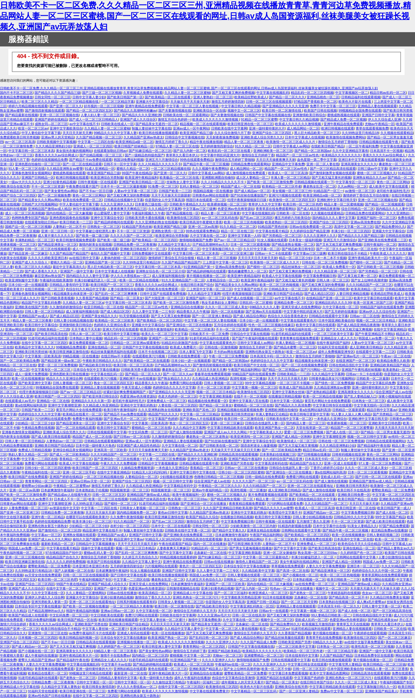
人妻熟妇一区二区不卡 (69, 226)
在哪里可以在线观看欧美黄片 (87, 517)
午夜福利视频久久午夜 (148, 213)
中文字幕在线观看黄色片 (298, 320)
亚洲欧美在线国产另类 (31, 307)
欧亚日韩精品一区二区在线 (103, 307)
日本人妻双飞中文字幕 (195, 351)
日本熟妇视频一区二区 (309, 579)
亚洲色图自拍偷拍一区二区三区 (38, 164)
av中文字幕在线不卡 (84, 124)
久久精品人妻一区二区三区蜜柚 (187, 92)
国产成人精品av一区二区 (252, 191)
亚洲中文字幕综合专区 (107, 217)
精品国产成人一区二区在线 (240, 186)
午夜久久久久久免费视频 (118, 463)
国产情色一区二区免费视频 (334, 383)
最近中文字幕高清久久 (69, 267)
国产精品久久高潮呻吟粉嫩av (135, 110)
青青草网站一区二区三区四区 (46, 481)
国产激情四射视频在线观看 (44, 110)
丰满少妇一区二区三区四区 (350, 231)
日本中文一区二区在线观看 (171, 526)
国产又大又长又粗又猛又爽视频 (349, 329)
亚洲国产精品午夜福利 (244, 459)
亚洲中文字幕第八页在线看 (248, 401)
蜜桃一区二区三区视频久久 (376, 173)
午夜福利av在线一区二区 (233, 664)
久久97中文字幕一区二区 (261, 249)
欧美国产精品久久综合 (202, 517)
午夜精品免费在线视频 (37, 427)
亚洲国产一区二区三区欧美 (168, 338)
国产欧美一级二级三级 (92, 235)
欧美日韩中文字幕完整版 (122, 334)
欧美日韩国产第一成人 (393, 508)
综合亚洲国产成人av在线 (393, 392)
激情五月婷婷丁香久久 (171, 142)
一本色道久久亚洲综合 (330, 418)
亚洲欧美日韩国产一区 (274, 579)
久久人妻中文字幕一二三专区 (153, 311)
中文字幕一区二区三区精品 (199, 414)
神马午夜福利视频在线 (89, 209)
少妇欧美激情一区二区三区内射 (253, 526)
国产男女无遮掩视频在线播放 (250, 548)
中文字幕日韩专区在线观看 (332, 405)
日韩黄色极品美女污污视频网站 (332, 378)
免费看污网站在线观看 (185, 383)
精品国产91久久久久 (163, 414)
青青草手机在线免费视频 (324, 637)
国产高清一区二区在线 (292, 570)
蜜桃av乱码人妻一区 (98, 552)
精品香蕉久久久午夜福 (193, 311)
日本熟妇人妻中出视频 (85, 338)
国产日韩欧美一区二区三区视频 (380, 267)
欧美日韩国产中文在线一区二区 (257, 365)
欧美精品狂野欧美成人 (250, 97)
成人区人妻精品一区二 (252, 177)
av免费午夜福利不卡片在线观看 (92, 633)
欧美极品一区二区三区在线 (180, 177)
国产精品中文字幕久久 (228, 530)
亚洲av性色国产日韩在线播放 (49, 695)
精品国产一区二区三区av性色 (298, 155)
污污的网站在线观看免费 (53, 418)
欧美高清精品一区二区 (367, 289)
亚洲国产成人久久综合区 (138, 119)
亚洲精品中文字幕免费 (288, 164)
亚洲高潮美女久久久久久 (359, 164)
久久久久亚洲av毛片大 (213, 615)
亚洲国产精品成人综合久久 (107, 584)
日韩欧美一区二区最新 (372, 378)
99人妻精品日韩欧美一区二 (331, 615)
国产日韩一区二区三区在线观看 (378, 477)
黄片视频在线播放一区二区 (206, 276)
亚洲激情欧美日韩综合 (309, 115)
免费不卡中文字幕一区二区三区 (333, 106)
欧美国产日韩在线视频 (320, 110)
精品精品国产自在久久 (305, 463)
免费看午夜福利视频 (87, 418)
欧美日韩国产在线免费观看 (28, 477)
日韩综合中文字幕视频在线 (184, 137)
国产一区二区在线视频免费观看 (304, 365)
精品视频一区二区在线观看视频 (203, 124)
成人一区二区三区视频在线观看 (95, 249)
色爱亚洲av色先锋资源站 (236, 209)
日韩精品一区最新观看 (348, 410)
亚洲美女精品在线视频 (263, 530)
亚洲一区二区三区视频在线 (59, 115)
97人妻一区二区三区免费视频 (163, 459)
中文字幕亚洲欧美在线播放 (369, 459)
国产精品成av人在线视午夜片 (69, 494)
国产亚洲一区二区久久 (65, 106)
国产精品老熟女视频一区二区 (293, 244)
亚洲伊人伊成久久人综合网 (44, 597)
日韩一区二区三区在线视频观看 (269, 101)
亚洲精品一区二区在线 (53, 401)
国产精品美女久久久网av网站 (39, 200)
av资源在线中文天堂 (64, 508)
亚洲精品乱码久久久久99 (333, 302)
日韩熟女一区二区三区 (103, 226)
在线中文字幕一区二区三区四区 (44, 343)
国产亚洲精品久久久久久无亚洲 (285, 106)
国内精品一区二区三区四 (150, 655)
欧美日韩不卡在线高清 (353, 490)
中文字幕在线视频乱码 (272, 92)
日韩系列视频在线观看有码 (136, 602)
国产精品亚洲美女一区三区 (57, 244)
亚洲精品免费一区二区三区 (293, 302)
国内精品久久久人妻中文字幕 (333, 217)
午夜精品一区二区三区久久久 (219, 485)
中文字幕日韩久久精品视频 (240, 106)
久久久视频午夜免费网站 (210, 168)
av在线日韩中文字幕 (84, 258)
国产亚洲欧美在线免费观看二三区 (382, 240)
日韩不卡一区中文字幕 (120, 164)
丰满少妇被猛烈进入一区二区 (96, 280)
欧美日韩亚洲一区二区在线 (355, 508)
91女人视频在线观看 (272, 240)
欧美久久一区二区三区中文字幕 (164, 334)
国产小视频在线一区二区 (301, 575)
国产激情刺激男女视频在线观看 (332, 173)
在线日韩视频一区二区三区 (44, 289)
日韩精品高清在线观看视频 (238, 454)
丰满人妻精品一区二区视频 (295, 343)
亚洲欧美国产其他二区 (198, 410)
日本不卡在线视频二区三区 (157, 351)
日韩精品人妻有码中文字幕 (69, 284)
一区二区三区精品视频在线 (79, 101)
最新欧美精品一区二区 (57, 544)
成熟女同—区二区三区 (51, 124)
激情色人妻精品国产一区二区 (256, 561)
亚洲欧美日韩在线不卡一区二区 (143, 249)
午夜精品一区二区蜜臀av (71, 485)
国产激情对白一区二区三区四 (59, 530)
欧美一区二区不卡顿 (276, 669)
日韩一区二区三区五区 (108, 494)
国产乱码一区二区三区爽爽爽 (116, 293)
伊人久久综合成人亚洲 (384, 119)
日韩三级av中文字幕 (372, 168)
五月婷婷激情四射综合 (216, 146)
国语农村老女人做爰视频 (259, 445)
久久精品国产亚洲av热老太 (143, 137)
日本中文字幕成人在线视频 (304, 137)
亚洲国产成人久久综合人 (30, 262)
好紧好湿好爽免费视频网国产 (125, 392)
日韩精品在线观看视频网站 (104, 441)
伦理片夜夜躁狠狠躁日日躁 (247, 200)
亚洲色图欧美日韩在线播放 (69, 374)
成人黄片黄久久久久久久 (56, 235)
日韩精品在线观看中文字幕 (328, 316)
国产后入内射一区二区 (189, 150)
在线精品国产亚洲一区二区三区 (329, 298)
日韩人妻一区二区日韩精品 (44, 311)
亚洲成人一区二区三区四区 (93, 146)
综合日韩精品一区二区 (357, 209)
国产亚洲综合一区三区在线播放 (189, 325)
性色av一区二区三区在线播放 (292, 588)
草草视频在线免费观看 (287, 566)
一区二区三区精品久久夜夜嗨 (131, 606)
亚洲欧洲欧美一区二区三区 (273, 150)
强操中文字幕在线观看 (97, 548)
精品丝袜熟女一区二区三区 (301, 267)
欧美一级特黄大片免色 (156, 678)
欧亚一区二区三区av (33, 128)
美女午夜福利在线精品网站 (243, 539)
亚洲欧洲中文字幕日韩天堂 (336, 200)
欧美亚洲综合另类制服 (107, 177)
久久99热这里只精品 (87, 503)
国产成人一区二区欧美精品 (69, 454)
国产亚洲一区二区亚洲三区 (19, 512)
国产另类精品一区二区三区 (282, 235)
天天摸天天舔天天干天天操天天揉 (374, 588)
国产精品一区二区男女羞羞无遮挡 (385, 432)
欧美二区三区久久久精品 (39, 101)
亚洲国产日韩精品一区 (37, 177)
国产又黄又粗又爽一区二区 (357, 276)
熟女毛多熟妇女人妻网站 (220, 302)
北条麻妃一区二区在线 (210, 552)
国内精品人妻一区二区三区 (305, 423)
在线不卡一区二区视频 (250, 396)
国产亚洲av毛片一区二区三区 (357, 356)
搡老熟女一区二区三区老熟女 (207, 436)
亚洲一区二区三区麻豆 (16, 418)
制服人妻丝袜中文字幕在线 (151, 128)
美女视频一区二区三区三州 (291, 191)
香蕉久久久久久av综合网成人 (56, 155)
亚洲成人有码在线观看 (133, 633)
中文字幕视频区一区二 (351, 92)
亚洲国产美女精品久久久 (99, 316)
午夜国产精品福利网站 (244, 369)
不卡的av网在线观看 (229, 351)
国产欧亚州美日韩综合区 (100, 396)
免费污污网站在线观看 (141, 615)
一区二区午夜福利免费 (362, 146)
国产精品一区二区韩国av (312, 150)
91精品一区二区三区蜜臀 (259, 119)
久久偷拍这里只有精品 (168, 682)
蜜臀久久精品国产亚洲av (36, 660)
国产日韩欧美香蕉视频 (57, 298)
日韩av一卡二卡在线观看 (273, 253)
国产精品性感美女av (382, 619)
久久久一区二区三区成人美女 (226, 307)
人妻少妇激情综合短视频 (125, 289)
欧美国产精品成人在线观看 (28, 615)
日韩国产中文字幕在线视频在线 (268, 115)
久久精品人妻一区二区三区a (83, 302)
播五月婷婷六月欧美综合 (292, 217)
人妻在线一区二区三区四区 (177, 405)
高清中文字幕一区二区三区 (353, 226)
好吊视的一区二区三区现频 (103, 106)
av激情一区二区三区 (360, 191)
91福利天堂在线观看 (333, 347)
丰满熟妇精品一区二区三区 (34, 240)
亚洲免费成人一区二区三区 (166, 401)
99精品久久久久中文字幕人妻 (115, 133)
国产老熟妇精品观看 (321, 392)
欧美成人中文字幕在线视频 (281, 276)
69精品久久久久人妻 (264, 307)
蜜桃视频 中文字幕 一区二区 (190, 655)
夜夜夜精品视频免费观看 (247, 503)
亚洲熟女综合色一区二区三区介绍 (160, 271)
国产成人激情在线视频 (185, 432)
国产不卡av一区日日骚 (95, 191)
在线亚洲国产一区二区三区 (355, 360)
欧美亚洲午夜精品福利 (141, 177)
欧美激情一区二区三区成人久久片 (291, 142)
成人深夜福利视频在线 (168, 276)
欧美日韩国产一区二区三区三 (112, 284)
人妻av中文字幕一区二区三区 (135, 191)
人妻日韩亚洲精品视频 (352, 293)
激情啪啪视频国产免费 (195, 240)
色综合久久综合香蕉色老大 (287, 316)
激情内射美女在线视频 (95, 244)
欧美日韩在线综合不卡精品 (348, 253)
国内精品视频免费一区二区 (136, 512)
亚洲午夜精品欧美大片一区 (367, 258)
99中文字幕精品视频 (260, 383)
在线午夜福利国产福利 (332, 343)
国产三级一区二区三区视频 (101, 92)
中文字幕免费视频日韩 (319, 276)
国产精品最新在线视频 (21, 115)
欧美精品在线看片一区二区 (82, 414)
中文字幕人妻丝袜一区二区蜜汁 (163, 619)
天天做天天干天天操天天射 (190, 101)
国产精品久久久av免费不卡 (32, 499)
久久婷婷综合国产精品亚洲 (309, 231)
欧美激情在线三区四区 (183, 217)
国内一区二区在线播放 (227, 311)
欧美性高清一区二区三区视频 (372, 646)
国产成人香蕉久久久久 (41, 271)
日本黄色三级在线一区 (151, 204)
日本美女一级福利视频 (305, 240)
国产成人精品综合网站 (249, 316)
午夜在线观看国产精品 (175, 544)
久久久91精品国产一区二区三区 (369, 284)
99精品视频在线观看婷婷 (178, 557)
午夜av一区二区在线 (362, 249)
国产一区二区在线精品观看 (82, 164)
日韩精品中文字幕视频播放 (157, 463)
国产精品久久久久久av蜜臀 (273, 508)
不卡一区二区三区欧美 (281, 539)
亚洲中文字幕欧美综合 (66, 128)
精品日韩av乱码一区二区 (388, 92)
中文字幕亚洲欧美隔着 (215, 396)
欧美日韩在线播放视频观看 (158, 133)
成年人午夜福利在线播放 (192, 678)
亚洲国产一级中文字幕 (76, 271)
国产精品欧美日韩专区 (298, 249)
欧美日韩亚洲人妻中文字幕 (161, 646)
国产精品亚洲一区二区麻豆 (28, 253)
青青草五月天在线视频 (352, 624)
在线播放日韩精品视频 (284, 396)
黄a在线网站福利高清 (30, 405)
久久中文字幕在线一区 (47, 593)
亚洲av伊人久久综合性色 (377, 311)
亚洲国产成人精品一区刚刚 (291, 436)
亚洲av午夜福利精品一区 (210, 490)
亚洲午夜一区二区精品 (47, 517)
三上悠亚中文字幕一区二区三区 (225, 262)
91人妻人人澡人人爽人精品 (351, 414)
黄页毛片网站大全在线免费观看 (327, 401)
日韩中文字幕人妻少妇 (88, 97)
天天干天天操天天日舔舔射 (171, 195)
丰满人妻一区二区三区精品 (290, 177)
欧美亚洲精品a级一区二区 (134, 142)
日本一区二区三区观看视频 (250, 244)
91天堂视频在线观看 (134, 316)
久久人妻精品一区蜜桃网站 (85, 593)
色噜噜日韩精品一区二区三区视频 (218, 477)
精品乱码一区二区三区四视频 (312, 92)
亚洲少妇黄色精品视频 (59, 182)
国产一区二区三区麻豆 (394, 637)
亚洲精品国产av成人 (33, 316)
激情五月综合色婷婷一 (174, 119)
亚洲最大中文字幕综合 (152, 101)
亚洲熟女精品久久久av (369, 177)
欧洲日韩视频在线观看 (337, 128)
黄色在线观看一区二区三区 (167, 669)
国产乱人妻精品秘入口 (360, 396)
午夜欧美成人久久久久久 (388, 253)
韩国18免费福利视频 (128, 159)
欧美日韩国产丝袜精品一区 (134, 146)
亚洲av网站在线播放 (20, 329)
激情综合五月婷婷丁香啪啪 (337, 142)
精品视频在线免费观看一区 (207, 401)
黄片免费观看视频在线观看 (267, 494)
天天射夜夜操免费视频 (222, 137)
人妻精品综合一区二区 (222, 280)
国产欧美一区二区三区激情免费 (270, 182)
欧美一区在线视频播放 (28, 378)
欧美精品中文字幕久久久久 (34, 347)
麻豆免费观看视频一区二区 (88, 343)
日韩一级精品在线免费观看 (264, 477)
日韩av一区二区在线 (365, 316)
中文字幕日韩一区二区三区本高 (31, 150)
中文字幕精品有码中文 (180, 485)
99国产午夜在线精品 (137, 173)
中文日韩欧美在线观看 (107, 615)
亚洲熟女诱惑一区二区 (167, 231)
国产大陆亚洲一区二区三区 (164, 298)
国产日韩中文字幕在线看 (128, 575)
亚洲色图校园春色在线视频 (69, 217)
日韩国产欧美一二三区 (175, 191)
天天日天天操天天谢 (364, 503)
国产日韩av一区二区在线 (131, 436)
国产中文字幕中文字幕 (290, 548)
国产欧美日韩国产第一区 (125, 97)
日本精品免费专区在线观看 (374, 655)
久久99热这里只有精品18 (360, 133)
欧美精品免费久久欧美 (393, 360)
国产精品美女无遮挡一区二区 (156, 124)
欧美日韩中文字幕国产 (113, 427)
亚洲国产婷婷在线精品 (51, 119)
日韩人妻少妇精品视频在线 (73, 320)
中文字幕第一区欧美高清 (43, 356)
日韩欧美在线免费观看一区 (165, 289)
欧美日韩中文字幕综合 (41, 325)
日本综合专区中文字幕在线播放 (96, 369)
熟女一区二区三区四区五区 (113, 383)
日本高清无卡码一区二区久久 (272, 356)
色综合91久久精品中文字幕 (85, 289)
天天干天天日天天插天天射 (287, 378)
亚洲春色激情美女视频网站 (31, 173)
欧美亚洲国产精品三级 (196, 133)
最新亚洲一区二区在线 (130, 673)
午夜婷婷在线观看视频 (370, 633)
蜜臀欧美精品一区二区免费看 (393, 490)
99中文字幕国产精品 (390, 517)
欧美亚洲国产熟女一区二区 (274, 427)
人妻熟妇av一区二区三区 (64, 441)
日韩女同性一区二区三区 (53, 97)
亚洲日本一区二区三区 (363, 566)
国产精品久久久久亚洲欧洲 (141, 115)
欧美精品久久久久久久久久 (341, 155)
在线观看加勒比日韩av (110, 150)
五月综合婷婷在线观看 (230, 325)
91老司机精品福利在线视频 (158, 503)
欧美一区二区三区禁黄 (391, 539)
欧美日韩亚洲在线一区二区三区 (250, 124)
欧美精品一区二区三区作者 (281, 186)
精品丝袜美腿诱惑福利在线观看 (113, 351)
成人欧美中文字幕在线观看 (389, 186)
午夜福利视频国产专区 (95, 579)
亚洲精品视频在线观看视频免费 (240, 410)
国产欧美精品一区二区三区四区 (154, 240)
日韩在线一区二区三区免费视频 (325, 262)
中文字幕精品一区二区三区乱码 (254, 691)
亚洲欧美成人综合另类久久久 (262, 137)
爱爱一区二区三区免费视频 (57, 365)
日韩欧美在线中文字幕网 (229, 128)
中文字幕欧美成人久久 (265, 432)
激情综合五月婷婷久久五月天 (195, 611)
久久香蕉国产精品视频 (92, 298)
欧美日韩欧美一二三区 (76, 222)
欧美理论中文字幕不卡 (285, 512)
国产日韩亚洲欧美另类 (244, 544)
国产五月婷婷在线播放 (340, 311)
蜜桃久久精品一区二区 (132, 168)
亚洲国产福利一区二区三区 (376, 217)
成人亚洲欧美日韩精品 (366, 347)
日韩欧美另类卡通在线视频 (145, 217)
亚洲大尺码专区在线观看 (120, 329)
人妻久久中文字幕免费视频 (325, 566)
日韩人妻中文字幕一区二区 (381, 606)
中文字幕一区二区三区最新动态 (266, 557)
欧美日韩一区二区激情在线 (282, 110)
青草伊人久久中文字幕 (264, 204)
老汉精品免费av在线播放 (389, 530)
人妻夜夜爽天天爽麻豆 (173, 548)
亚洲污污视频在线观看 (285, 195)
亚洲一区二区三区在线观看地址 (310, 485)
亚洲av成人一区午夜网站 (191, 128)
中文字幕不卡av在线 (116, 664)
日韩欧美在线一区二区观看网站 (186, 115)
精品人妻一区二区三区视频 (216, 258)
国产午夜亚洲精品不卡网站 (374, 334)
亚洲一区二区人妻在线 (322, 164)
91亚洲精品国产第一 (198, 267)
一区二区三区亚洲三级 (236, 253)
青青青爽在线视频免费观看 (299, 338)
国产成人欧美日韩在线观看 (51, 436)
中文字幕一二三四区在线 (96, 142)
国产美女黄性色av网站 (60, 191)
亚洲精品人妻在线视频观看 (377, 106)
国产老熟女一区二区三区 (308, 593)
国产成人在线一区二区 (342, 432)
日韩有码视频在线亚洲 (348, 454)
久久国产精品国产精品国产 (69, 253)
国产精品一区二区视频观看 (384, 204)
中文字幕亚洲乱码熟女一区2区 (252, 606)
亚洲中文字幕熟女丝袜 (288, 392)
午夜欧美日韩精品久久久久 (102, 360)
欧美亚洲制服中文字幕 (21, 280)
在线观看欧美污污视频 (149, 356)
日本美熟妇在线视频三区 (278, 454)
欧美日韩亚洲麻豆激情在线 (69, 351)
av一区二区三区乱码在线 (220, 217)
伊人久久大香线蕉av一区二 (130, 276)
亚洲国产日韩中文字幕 (378, 115)
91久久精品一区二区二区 (253, 146)
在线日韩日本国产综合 (196, 284)
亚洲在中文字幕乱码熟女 (138, 405)
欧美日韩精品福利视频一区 (79, 637)
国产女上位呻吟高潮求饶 (369, 280)
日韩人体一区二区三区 (332, 280)
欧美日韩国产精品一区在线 (357, 499)
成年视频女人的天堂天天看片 (242, 682)
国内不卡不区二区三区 (16, 92)
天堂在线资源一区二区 (184, 249)
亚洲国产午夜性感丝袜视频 (361, 369)
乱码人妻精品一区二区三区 (199, 186)
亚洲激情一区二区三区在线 (47, 633)
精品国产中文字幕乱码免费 (41, 302)
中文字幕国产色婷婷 (163, 418)
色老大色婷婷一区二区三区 (177, 396)
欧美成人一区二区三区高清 (288, 173)
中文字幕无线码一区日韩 (372, 405)
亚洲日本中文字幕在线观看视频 (361, 159)
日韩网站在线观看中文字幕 (301, 530)
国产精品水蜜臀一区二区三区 (295, 347)
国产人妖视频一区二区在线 (74, 570)
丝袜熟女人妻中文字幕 (182, 182)
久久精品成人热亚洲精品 (210, 378)
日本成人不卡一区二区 (70, 499)
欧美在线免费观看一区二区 (82, 200)
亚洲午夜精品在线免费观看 (144, 106)
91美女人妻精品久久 (362, 526)
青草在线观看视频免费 (372, 128)
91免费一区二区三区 (163, 186)
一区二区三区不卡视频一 (295, 383)
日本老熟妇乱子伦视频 (91, 490)
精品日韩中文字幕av (382, 410)
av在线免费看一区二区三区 (315, 584)
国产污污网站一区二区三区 (320, 369)
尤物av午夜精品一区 (379, 124)
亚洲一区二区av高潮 (203, 226)
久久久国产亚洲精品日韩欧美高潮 (227, 508)
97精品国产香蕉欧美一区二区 (315, 101)
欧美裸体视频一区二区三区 (226, 204)
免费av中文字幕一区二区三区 (341, 691)
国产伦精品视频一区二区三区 (101, 155)
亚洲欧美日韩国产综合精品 (282, 293)
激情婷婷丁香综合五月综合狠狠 (366, 195)
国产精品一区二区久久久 (287, 97)
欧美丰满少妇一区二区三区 (92, 521)
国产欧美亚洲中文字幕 (34, 383)
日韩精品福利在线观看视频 (360, 97)
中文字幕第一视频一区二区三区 (254, 387)
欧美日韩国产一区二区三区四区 (57, 396)
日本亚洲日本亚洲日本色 (90, 566)
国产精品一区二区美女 (126, 298)
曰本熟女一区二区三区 (368, 401)
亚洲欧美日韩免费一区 (354, 494)
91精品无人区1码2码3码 (150, 472)
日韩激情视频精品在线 (182, 588)
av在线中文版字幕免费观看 (364, 642)
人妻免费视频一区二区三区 (28, 508)
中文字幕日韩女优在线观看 (307, 664)
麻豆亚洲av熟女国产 (49, 276)
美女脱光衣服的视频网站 (74, 150)
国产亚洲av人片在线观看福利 (201, 418)
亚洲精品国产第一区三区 (103, 262)
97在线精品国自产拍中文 (63, 552)
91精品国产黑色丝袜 (137, 226)
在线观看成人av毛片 (20, 401)
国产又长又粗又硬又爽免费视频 (339, 244)
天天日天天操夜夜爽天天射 (275, 159)
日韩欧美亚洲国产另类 (294, 642)
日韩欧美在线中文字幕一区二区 (289, 418)
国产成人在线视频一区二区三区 (250, 298)
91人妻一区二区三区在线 (26, 168)
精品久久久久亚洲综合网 (64, 378)
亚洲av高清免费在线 (365, 222)
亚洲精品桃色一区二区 (323, 97)
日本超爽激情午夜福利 (57, 490)
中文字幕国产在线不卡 (250, 289)
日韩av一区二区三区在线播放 (245, 468)
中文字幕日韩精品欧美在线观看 (230, 427)
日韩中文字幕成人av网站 (291, 146)
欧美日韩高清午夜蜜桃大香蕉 (201, 222)
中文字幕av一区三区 (46, 535)
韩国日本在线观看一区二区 (205, 200)
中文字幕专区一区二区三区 (355, 182)
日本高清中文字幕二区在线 (353, 539)
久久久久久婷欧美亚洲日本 (47, 258)
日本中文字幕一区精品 (286, 401)
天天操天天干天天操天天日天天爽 (235, 450)
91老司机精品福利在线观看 (291, 334)
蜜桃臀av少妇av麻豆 (36, 485)
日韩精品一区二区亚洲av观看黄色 (135, 343)
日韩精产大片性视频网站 (39, 204)
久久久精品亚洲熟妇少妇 (53, 146)
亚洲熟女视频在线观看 (79, 535)
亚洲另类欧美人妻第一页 (49, 602)
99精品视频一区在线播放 (81, 356)
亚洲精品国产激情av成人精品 (49, 209)
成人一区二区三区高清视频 (24, 213)
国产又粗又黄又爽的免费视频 (233, 92)
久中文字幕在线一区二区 (208, 235)
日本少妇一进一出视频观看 (28, 284)
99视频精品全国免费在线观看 (359, 110)
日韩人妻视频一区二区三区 (72, 383)
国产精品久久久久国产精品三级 (57, 92)
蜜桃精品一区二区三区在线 (253, 405)
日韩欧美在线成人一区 (117, 124)
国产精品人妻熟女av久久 (395, 548)
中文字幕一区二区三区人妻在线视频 (192, 106)
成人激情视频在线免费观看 (246, 173)
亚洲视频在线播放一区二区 (136, 642)
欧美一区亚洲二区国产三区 (373, 302)
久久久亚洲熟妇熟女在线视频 (156, 222)
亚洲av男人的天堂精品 (57, 137)
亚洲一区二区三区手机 (79, 472)
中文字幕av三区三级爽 (199, 209)
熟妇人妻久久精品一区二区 (28, 454)
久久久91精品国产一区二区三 (264, 485)
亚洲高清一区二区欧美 (110, 450)
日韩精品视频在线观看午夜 (379, 142)
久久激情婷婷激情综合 (65, 307)
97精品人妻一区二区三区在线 (176, 146)
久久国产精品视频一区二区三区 (99, 137)
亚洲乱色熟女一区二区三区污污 (196, 597)
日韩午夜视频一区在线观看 (97, 182)
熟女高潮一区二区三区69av (188, 499)
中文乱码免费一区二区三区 (148, 432)
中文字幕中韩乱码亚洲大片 (220, 155)
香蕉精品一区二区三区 (75, 459)
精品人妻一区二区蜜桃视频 (343, 204)
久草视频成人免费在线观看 (143, 92)
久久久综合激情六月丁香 (232, 133)
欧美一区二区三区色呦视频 (243, 222)
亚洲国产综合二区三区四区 (272, 133)
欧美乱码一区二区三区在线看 (229, 150)
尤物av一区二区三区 (227, 655)
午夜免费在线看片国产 (82, 186)
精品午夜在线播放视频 (206, 142)
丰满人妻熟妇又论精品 (271, 414)
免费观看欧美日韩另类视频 (19, 137)
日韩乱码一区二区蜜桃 (255, 302)
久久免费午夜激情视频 (126, 517)
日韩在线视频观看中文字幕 (107, 432)
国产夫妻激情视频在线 (174, 110)
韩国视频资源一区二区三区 (129, 490)
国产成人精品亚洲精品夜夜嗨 (318, 209)
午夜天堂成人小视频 (136, 387)
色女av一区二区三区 (377, 593)
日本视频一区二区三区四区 (37, 637)
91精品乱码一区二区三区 (209, 548)
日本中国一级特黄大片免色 (95, 445)
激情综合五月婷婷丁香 (257, 155)
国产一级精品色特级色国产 (144, 155)
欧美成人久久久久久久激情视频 (215, 119)
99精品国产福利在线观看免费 (381, 307)
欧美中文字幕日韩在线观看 (373, 298)
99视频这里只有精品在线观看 (90, 673)
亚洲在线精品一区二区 (104, 347)
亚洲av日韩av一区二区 (117, 611)
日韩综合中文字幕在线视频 (249, 334)
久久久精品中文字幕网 (164, 209)
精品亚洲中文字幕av (128, 539)
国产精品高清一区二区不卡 (348, 597)
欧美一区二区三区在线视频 (108, 499)
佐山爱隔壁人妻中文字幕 (112, 213)
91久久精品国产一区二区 (131, 521)
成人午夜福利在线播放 (41, 655)
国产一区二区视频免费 (54, 195)
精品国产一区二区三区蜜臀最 (351, 427)
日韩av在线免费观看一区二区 (310, 226)
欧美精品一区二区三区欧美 (115, 320)
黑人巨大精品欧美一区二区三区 (317, 133)
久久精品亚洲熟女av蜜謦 (64, 168)
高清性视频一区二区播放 (248, 378)
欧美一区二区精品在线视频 (139, 280)
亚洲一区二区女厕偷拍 (279, 552)
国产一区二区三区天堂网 (299, 602)
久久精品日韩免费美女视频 (389, 597)
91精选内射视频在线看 (294, 526)
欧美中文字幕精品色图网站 (329, 673)
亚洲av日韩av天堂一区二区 (90, 481)
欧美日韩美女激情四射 (98, 686)
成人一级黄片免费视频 (31, 374)
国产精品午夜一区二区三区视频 (206, 164)
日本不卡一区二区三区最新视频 (123, 186)
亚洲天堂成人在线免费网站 (301, 307)
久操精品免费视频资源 (137, 468)
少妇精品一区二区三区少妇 (34, 423)
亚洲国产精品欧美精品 (224, 651)
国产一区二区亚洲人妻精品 (211, 316)
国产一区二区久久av (331, 249)
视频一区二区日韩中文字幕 (366, 436)
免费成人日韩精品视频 (34, 450)
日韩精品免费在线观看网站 (250, 164)
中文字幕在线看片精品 (271, 231)
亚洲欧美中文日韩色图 (384, 423)
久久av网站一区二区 (352, 186)
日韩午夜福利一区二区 (379, 244)
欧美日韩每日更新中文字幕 (309, 414)
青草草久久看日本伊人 (182, 155)
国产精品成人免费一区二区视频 (343, 119)
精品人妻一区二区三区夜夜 (244, 142)
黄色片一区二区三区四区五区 (200, 566)
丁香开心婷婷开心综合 (326, 468)
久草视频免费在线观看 (315, 539)
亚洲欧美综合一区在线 (209, 110)
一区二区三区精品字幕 (117, 101)
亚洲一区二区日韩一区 (57, 231)
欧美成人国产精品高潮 (295, 387)
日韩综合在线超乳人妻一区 (264, 423)
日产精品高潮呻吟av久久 (210, 244)
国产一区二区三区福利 (230, 593)
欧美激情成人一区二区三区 (296, 441)
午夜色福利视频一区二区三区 (21, 552)
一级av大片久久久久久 (24, 182)
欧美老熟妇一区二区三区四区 (286, 222)
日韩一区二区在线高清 (248, 615)
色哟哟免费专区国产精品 (30, 217)
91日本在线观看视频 (277, 597)
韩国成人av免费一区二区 (376, 338)
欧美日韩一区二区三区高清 (133, 365)
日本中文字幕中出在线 (329, 526)
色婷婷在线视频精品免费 (49, 159)
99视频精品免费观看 (71, 347)
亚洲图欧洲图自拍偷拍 (218, 177)
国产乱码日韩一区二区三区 (208, 637)
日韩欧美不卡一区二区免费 (208, 334)
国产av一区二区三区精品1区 (234, 240)
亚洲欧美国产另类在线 (236, 463)
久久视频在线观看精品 (396, 133)
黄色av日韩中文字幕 (173, 512)
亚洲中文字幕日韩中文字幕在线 (193, 472)
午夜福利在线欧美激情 (56, 280)
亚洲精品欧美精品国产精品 (389, 365)
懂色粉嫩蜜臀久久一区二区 (247, 271)
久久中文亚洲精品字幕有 (350, 150)
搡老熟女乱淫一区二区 (319, 186)
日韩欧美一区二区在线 (292, 213)
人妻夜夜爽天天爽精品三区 (126, 209)
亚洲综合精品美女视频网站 (72, 450)
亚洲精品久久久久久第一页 (90, 401)
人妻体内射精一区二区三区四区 (123, 258)
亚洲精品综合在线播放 (187, 307)
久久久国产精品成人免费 (258, 642)
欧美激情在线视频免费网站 (345, 137)
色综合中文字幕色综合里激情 (233, 678)
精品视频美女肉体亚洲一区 (73, 293)
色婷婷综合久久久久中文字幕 (271, 360)
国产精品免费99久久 (390, 226)
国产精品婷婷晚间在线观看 (113, 222)
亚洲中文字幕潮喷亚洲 (64, 405)
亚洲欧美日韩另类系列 (352, 485)
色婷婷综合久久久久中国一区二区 (376, 570)
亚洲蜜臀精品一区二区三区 (263, 655)
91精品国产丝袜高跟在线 (148, 499)
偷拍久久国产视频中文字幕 (110, 253)
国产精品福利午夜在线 (373, 445)
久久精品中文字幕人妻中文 (141, 561)
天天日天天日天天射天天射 (257, 258)
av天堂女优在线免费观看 (43, 575)
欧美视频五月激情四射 (318, 624)
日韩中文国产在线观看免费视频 (163, 293)
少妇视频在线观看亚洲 (176, 477)
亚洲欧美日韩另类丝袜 (31, 351)
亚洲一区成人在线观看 (340, 463)
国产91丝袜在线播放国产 (248, 195)
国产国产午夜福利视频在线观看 (255, 338)
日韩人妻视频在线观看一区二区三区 (254, 575)
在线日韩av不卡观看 (116, 356)
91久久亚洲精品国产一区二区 (182, 280)
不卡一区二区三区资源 (47, 186)
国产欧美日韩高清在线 (51, 334)
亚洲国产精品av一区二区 (321, 512)
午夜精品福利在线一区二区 (304, 329)
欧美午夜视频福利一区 (188, 494)
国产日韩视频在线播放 (313, 454)
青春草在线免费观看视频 (212, 374)
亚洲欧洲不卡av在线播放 (137, 378)
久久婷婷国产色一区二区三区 (361, 552)
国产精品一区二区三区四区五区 (89, 110)
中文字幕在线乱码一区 (107, 374)
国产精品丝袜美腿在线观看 (284, 637)
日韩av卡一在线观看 (274, 611)
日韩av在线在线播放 (219, 561)
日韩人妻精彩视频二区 (382, 535)
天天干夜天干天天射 (86, 329)
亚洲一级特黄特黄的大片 (267, 128)
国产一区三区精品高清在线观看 (333, 168)
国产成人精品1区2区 (319, 293)
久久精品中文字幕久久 (174, 244)
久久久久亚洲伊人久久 (116, 204)
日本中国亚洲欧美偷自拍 (336, 320)
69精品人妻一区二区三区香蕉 (115, 651)
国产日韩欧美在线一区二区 (219, 445)
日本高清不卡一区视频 (386, 150)
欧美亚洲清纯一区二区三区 (250, 436)
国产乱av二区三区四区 (256, 217)
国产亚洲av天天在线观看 (264, 311)
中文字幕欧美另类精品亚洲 (240, 597)
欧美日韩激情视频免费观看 (75, 240)
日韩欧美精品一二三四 (53, 329)
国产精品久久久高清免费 (293, 405)
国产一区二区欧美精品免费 (19, 360)
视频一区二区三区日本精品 (376, 320)
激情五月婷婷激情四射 (227, 101)
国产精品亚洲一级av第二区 (61, 360)
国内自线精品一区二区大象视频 (69, 213)
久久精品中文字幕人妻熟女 (60, 686)
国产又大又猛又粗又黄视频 (298, 445)
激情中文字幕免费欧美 (204, 619)
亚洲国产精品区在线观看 (274, 678)
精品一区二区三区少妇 (295, 258)
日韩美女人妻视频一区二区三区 (143, 508)
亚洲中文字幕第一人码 (244, 235)
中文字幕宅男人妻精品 (345, 664)
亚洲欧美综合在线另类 (291, 686)
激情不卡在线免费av (115, 655)
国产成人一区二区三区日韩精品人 (93, 119)
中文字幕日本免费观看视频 (288, 673)
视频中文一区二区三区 (243, 110)
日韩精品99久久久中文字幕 (353, 517)
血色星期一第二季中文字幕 (316, 159)
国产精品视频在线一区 (182, 213)
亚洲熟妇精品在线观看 (129, 669)
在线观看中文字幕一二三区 (375, 351)
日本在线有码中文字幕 (301, 655)
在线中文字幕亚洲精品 (390, 329)
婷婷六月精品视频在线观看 (28, 106)
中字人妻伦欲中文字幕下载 (41, 133)
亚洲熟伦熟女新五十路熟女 (265, 351)
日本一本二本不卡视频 (329, 258)
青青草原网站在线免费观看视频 (384, 575)
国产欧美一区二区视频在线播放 (85, 606)
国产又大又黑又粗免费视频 (170, 316)
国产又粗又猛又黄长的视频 (331, 177)
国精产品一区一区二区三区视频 (28, 226)
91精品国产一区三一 (328, 191)
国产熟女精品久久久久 (173, 378)
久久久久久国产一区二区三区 (132, 235)
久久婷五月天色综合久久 (140, 557)
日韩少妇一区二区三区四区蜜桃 (48, 468)
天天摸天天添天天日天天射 (394, 427)
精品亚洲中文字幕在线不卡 (102, 530)
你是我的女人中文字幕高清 (164, 200)
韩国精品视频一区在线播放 (213, 191)
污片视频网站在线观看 (161, 566)
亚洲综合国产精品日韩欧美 (329, 289)
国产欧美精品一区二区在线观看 (168, 97)
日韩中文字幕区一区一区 (95, 682)
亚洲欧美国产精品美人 (205, 669)
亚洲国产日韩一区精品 (262, 602)
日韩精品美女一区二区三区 (288, 289)
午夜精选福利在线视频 (343, 593)
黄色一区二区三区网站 (393, 182)
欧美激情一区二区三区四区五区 (292, 200)
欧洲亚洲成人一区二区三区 (268, 593)
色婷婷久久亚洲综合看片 (112, 325)
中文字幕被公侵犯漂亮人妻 (95, 231)
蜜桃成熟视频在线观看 (343, 115)
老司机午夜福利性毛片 (393, 191)
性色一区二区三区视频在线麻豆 (271, 325)
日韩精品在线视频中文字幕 (123, 200)
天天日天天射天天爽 (77, 133)
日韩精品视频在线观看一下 (314, 182)
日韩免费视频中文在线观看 (151, 253)
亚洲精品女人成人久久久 (339, 338)
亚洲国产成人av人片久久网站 (226, 432)
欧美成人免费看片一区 (338, 267)
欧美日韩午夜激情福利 (156, 329)
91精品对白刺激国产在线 (179, 343)
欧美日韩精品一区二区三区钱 (384, 664)
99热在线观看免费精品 (196, 159)
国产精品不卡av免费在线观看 (90, 159)
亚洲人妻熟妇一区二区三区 (213, 97)
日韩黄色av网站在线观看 (210, 195)
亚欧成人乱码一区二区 (337, 477)
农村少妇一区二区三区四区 (129, 526)
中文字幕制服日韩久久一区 (221, 249)
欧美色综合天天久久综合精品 (359, 544)
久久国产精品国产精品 (336, 655)
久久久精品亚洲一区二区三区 (335, 271)
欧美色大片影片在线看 (355, 101)
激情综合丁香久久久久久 (153, 597)
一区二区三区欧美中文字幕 (333, 334)
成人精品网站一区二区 (303, 128)
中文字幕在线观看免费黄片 (209, 691)
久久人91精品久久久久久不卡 (159, 164)
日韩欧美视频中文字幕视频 (56, 142)
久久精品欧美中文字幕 (258, 570)
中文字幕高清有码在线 (271, 463)
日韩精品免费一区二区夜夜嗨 (134, 244)
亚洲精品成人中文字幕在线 (192, 593)
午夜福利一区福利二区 (203, 682)
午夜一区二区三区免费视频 (228, 356)
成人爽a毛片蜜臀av (371, 602)
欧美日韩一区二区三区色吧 (302, 204)
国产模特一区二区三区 (366, 262)
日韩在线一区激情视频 (221, 347)
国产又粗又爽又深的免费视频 (128, 195)
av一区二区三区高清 (20, 142)
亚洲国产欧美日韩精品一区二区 (142, 182)
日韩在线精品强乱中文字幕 (348, 365)
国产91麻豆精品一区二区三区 (150, 150)
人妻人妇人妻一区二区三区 (100, 115)
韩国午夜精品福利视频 (82, 611)
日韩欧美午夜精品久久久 (187, 204)
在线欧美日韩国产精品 (327, 146)
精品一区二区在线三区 (237, 231)
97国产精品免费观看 (394, 526)
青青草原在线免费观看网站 (275, 209)
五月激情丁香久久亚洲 (313, 521)
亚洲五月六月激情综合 (161, 159)
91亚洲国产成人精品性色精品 (138, 445)
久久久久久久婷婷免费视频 (65, 561)
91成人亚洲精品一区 (99, 168)
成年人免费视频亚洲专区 (336, 351)
